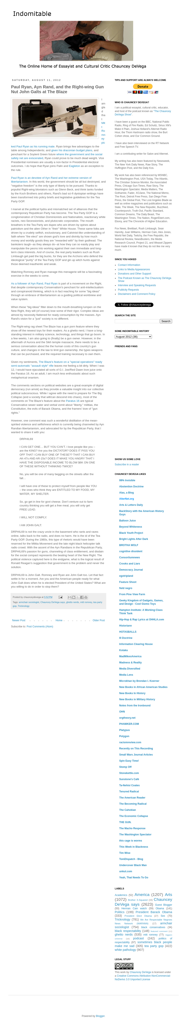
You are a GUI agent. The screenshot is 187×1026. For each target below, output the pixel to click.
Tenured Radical (129, 791)
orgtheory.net (127, 717)
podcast (138, 938)
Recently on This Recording (136, 748)
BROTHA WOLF (128, 545)
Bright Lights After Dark (133, 539)
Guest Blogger (163, 904)
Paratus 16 (72, 400)
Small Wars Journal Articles (136, 754)
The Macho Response (132, 828)
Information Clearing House (136, 644)
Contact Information (129, 264)
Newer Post (18, 620)
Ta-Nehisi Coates (129, 785)
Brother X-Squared (138, 900)
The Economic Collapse (133, 816)
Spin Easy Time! (129, 760)
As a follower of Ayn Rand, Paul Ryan (34, 283)
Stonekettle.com (129, 773)
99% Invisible (127, 480)
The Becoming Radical (133, 803)
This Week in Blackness (133, 846)
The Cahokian (127, 809)
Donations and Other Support (134, 273)
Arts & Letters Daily (131, 504)
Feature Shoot (127, 582)
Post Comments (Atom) (40, 626)
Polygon (124, 736)
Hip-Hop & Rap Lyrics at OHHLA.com (141, 619)
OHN (122, 711)
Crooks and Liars (129, 563)
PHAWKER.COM (129, 723)
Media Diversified (129, 668)
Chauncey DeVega (140, 972)
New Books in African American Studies (143, 687)
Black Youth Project (131, 532)
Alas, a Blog (126, 492)
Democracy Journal (131, 569)
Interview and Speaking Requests (137, 285)
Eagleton (74, 166)
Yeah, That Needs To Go (133, 877)
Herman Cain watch (134, 908)
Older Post (99, 620)
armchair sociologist (29, 602)
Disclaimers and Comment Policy (136, 294)
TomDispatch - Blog (131, 859)
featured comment (159, 931)
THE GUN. (125, 822)
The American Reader (132, 797)
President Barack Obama (154, 912)
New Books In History (132, 693)
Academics (121, 895)
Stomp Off (125, 766)
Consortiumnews (129, 557)
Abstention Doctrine (131, 486)
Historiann (125, 625)
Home (59, 620)
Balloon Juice (127, 520)
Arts (168, 894)
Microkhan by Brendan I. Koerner (139, 680)
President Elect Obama (138, 916)
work (123, 972)
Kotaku (123, 650)
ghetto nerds (72, 602)
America (142, 894)
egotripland (126, 575)
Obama (160, 908)
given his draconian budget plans (71, 150)
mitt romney (86, 602)
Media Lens (126, 674)
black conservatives (153, 927)
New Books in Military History (137, 699)
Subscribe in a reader (127, 464)
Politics (120, 912)
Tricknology (24, 606)
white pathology (125, 949)
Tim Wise (124, 852)
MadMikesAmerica (130, 656)
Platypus (124, 730)
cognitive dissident (130, 551)
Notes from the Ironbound (134, 705)
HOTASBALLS (127, 631)
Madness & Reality (130, 662)
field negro (125, 588)
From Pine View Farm (132, 594)
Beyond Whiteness (130, 526)
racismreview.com (130, 742)
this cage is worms (130, 840)
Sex (163, 915)
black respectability (128, 931)
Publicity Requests (128, 289)
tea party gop (154, 946)
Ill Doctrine (125, 637)
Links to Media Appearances (134, 269)
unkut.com (125, 871)
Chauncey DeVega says (52, 602)
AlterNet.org (126, 498)
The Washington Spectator (135, 834)
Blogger (100, 1016)
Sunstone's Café (129, 779)
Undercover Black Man (133, 865)
